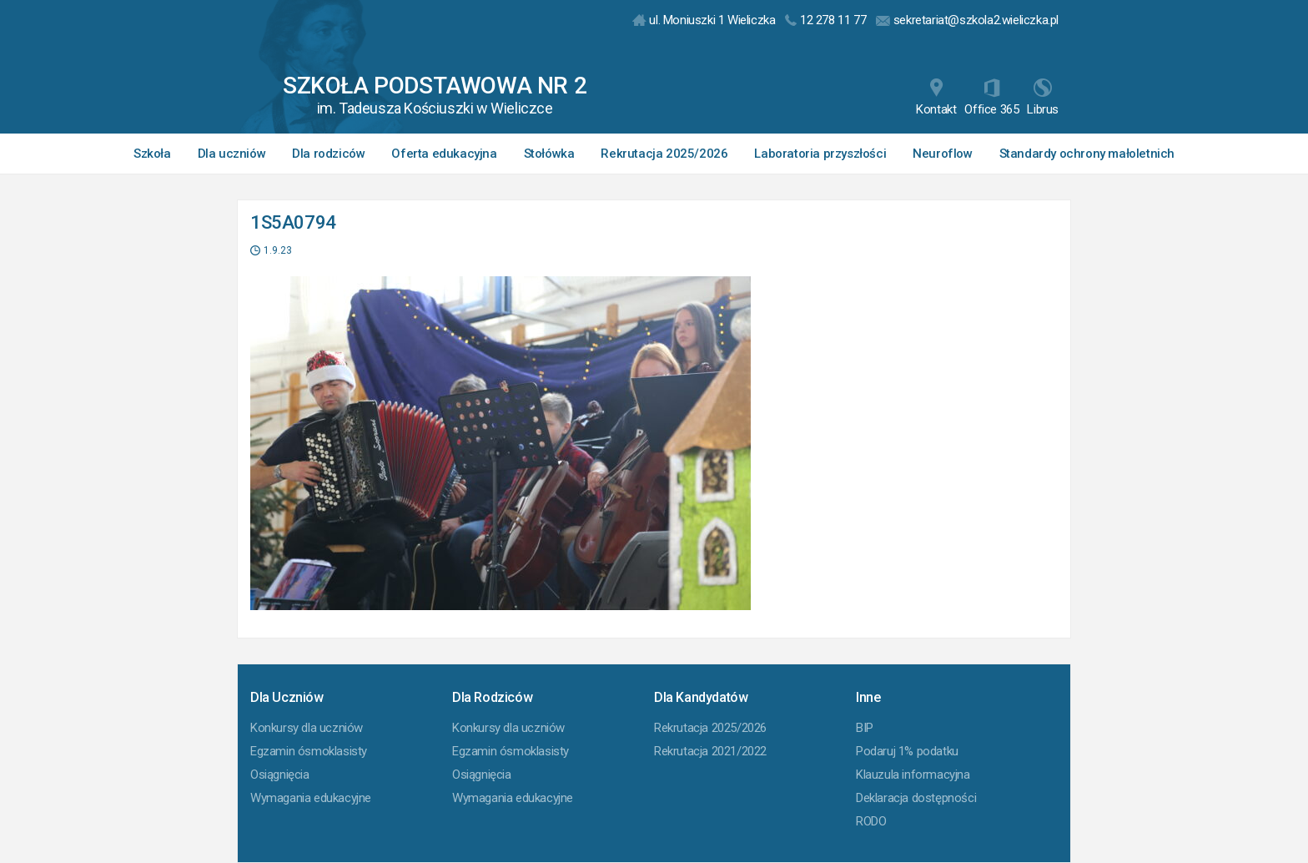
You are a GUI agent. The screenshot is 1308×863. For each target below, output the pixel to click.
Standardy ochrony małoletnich (1087, 153)
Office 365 (991, 97)
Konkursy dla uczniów (306, 727)
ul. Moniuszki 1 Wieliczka (704, 20)
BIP (864, 727)
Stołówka (549, 153)
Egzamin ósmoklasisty (308, 751)
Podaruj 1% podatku (907, 751)
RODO (871, 821)
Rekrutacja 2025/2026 (664, 153)
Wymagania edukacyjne (310, 797)
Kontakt (936, 97)
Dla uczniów (232, 153)
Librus (1043, 97)
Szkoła (152, 153)
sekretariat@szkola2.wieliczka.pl (967, 20)
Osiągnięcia (279, 774)
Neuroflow (942, 153)
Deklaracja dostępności (916, 797)
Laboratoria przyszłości (820, 153)
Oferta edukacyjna (443, 153)
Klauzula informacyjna (913, 774)
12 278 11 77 (825, 20)
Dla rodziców (328, 153)
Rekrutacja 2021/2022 (710, 751)
